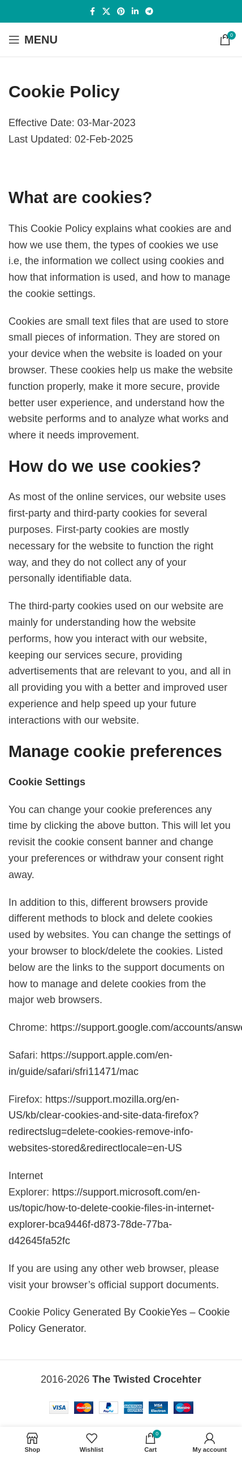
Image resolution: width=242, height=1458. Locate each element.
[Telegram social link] (149, 11)
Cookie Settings (46, 782)
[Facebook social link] (92, 11)
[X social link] (106, 11)
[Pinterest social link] (121, 11)
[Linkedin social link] (135, 11)
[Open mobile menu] (33, 39)
